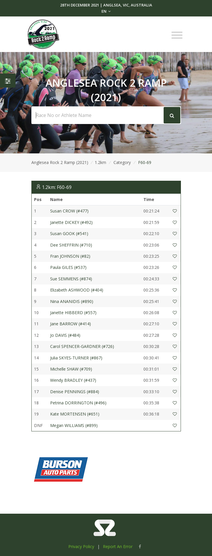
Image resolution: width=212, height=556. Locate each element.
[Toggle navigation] (177, 35)
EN (106, 11)
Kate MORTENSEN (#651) (74, 414)
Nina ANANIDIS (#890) (71, 301)
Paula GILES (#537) (68, 267)
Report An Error (118, 546)
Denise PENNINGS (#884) (74, 391)
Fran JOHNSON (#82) (70, 256)
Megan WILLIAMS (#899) (74, 425)
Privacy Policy (81, 546)
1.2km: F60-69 (57, 187)
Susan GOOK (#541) (69, 233)
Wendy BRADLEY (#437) (73, 380)
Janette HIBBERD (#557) (73, 312)
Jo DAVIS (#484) (65, 335)
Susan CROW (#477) (69, 211)
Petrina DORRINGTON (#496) (78, 403)
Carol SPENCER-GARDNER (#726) (82, 346)
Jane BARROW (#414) (70, 323)
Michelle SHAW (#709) (71, 369)
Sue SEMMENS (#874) (71, 279)
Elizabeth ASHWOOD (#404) (76, 290)
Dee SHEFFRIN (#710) (71, 245)
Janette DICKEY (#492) (71, 222)
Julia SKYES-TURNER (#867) (76, 358)
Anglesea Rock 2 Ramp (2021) (59, 162)
